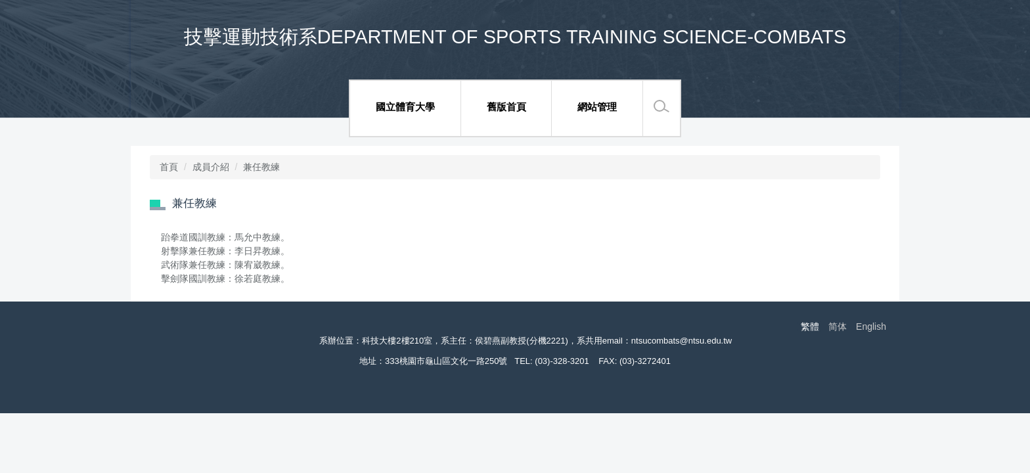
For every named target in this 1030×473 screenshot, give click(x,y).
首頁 (169, 167)
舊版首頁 (506, 106)
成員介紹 (210, 167)
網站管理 (597, 106)
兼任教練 (261, 167)
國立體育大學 (405, 106)
